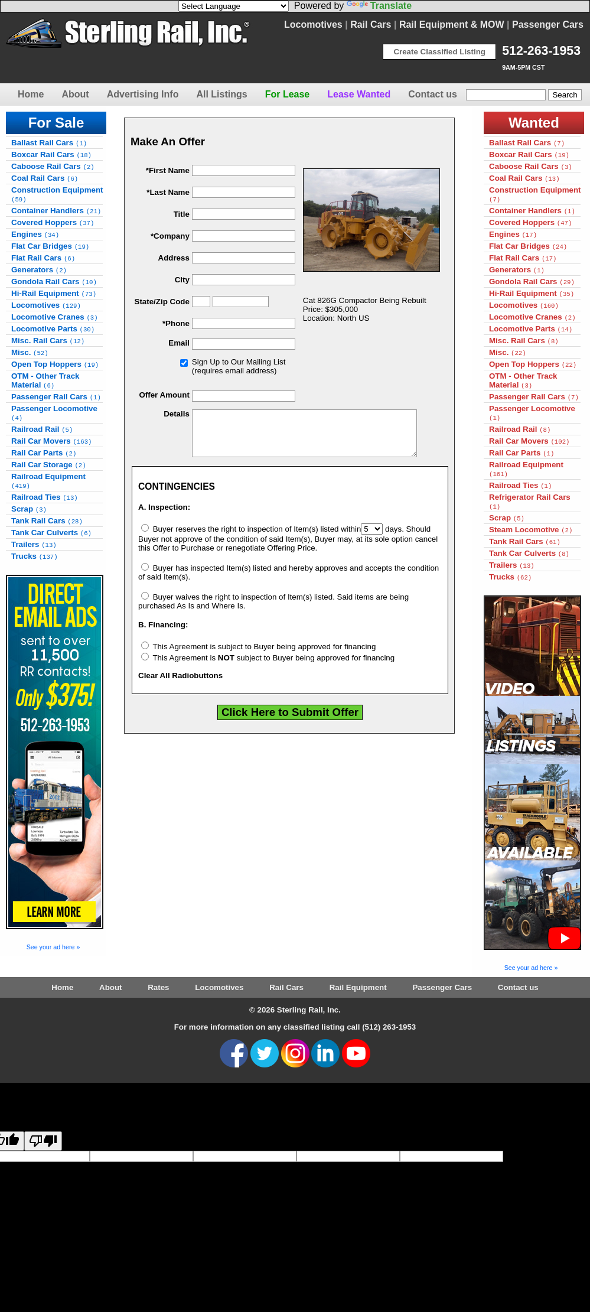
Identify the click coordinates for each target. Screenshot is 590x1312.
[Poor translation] (43, 1141)
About (75, 94)
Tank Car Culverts (51, 532)
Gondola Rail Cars (54, 281)
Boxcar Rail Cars (51, 154)
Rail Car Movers (51, 441)
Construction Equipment (57, 194)
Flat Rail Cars (43, 257)
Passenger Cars (548, 24)
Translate (379, 6)
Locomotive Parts (52, 328)
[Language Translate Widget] (233, 6)
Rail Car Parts (43, 452)
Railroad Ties (44, 497)
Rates (158, 987)
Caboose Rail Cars (52, 166)
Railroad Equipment (48, 481)
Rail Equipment (358, 987)
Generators (39, 269)
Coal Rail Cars (44, 178)
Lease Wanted (358, 94)
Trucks (34, 556)
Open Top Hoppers (55, 364)
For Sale (56, 123)
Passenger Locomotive (54, 413)
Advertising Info (143, 94)
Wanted (533, 123)
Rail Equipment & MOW (451, 24)
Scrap (29, 508)
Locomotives (313, 24)
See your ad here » (53, 946)
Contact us (432, 94)
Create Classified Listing (439, 51)
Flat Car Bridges (50, 246)
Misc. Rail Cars (47, 340)
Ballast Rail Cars (49, 142)
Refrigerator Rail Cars (530, 501)
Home (31, 94)
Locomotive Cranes (54, 316)
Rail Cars (370, 24)
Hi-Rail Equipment (53, 293)
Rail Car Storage (48, 464)
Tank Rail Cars (47, 520)
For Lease (287, 94)
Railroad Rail (42, 429)
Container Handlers (56, 210)
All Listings (221, 94)
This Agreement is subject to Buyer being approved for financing (258, 655)
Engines (35, 234)
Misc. (29, 352)
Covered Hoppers (52, 222)
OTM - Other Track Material (45, 380)
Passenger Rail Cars (56, 396)
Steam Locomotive (530, 529)
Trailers (34, 544)
